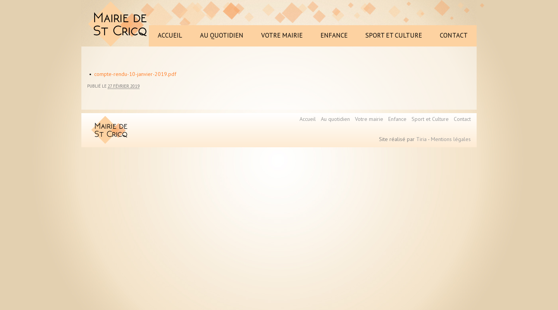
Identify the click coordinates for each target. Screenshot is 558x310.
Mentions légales (451, 139)
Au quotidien (335, 118)
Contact (462, 118)
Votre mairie (369, 118)
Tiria (421, 139)
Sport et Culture (430, 118)
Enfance (397, 118)
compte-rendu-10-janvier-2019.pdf (135, 74)
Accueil (308, 118)
